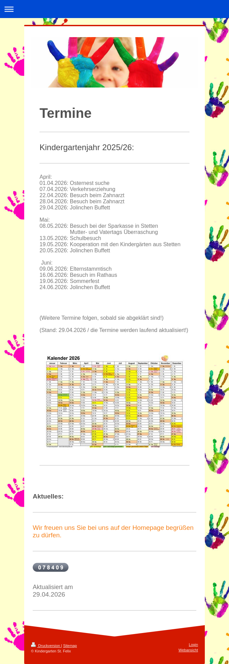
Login (193, 645)
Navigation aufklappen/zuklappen (114, 9)
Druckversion (46, 646)
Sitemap (70, 646)
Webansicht (188, 650)
